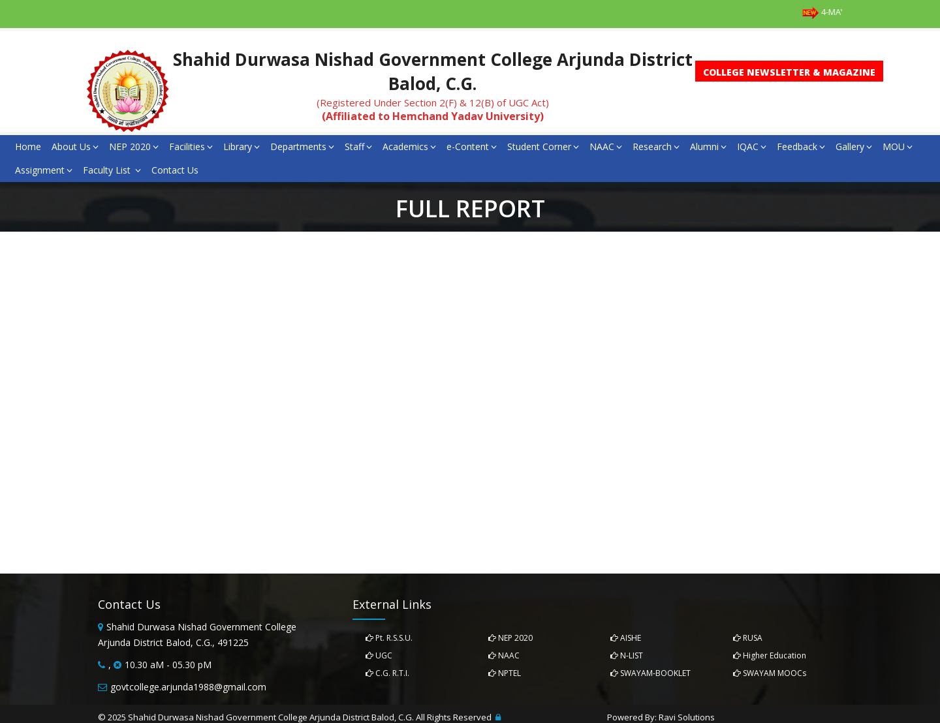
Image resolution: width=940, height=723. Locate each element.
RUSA (747, 637)
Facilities (191, 146)
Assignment (43, 170)
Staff (358, 146)
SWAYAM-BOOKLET (650, 673)
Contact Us (174, 170)
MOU (898, 146)
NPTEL (504, 673)
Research (656, 146)
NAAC (605, 146)
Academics (409, 146)
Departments (302, 146)
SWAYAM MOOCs (769, 673)
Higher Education (769, 655)
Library (241, 146)
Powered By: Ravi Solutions (661, 717)
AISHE (625, 637)
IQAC (751, 146)
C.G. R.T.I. (387, 673)
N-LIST (626, 655)
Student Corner (543, 146)
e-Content (471, 146)
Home (28, 146)
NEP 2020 (134, 146)
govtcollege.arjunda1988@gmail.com (188, 687)
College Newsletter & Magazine (789, 72)
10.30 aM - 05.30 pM (168, 664)
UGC (379, 655)
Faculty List (112, 170)
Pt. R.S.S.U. (389, 637)
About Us (75, 146)
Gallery (854, 146)
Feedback (801, 146)
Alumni (708, 146)
